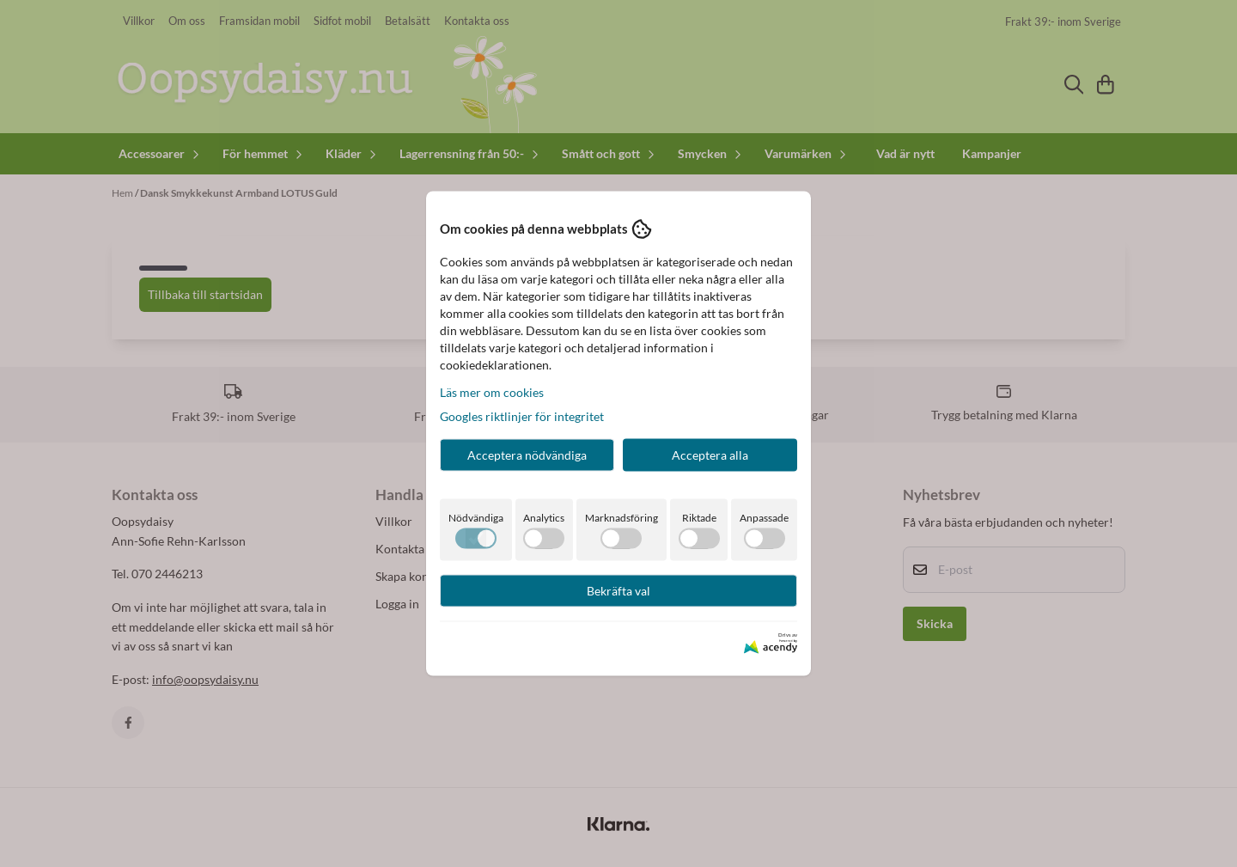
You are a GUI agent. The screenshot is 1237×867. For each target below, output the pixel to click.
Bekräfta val (618, 590)
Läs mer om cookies (492, 391)
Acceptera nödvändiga (527, 454)
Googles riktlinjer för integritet (522, 415)
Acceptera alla (710, 454)
